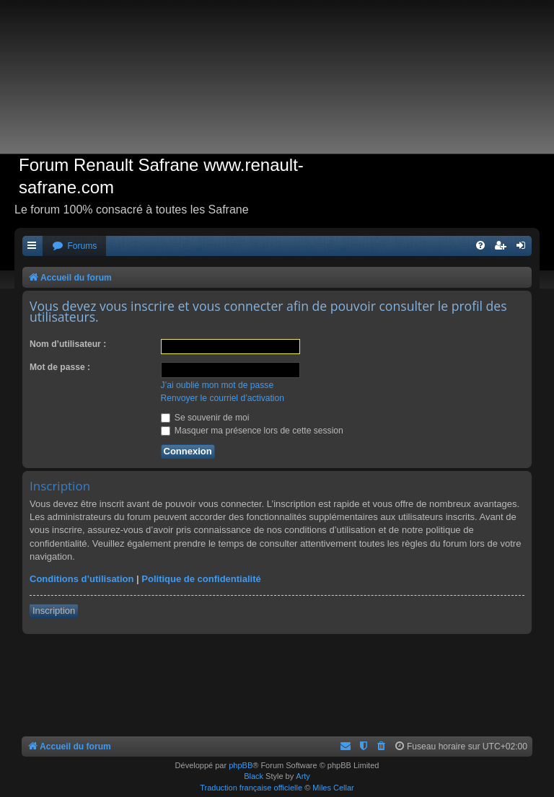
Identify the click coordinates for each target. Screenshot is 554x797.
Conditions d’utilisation (81, 578)
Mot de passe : (60, 367)
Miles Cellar (332, 787)
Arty (303, 776)
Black (253, 776)
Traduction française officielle (251, 787)
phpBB (240, 765)
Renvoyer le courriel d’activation (222, 398)
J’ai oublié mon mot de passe (217, 385)
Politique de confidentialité (200, 578)
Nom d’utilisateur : (68, 344)
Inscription (53, 610)
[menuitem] (74, 246)
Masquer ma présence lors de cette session (252, 431)
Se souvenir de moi (205, 418)
